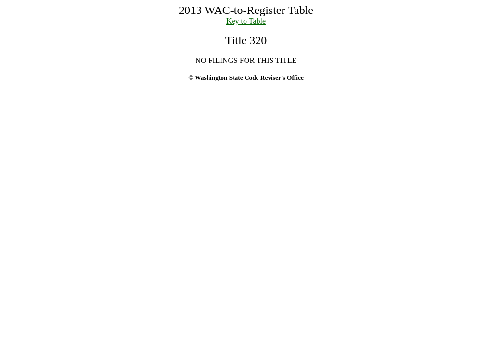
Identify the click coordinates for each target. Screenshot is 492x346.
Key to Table (246, 21)
